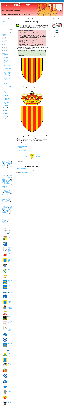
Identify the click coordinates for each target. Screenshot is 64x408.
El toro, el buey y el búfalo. (9, 402)
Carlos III (5, 163)
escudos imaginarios (7, 190)
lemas (3, 206)
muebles (7, 210)
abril (5, 111)
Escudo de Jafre (7, 62)
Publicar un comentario (21, 168)
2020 (4, 41)
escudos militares (8, 191)
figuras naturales (6, 199)
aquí (56, 27)
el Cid (3, 175)
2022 (4, 38)
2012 (4, 53)
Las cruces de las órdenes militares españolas (10, 249)
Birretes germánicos (5, 160)
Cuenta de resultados (8, 86)
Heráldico (9, 285)
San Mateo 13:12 (7, 75)
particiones (4, 221)
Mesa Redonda (9, 209)
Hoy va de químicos (7, 83)
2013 (4, 51)
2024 (4, 35)
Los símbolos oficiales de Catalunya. (25, 144)
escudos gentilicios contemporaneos (7, 184)
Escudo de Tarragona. (22, 150)
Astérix (3, 159)
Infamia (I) (9, 316)
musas (10, 211)
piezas (11, 221)
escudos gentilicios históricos (5, 187)
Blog (4, 21)
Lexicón (5, 22)
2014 (4, 50)
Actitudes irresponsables (7, 81)
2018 (4, 44)
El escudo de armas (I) (10, 322)
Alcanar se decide (7, 68)
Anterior (25, 156)
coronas (4, 165)
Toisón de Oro (8, 228)
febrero (5, 114)
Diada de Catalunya (7, 90)
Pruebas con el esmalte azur (10, 243)
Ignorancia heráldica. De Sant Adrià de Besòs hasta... (8, 73)
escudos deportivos (6, 181)
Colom (10, 164)
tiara (3, 228)
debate (8, 174)
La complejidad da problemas (7, 105)
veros (3, 230)
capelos (11, 162)
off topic (8, 216)
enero (5, 116)
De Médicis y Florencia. (10, 396)
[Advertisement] (7, 136)
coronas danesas (8, 168)
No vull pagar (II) (7, 65)
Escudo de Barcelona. (22, 149)
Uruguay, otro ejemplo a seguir (7, 61)
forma (3, 200)
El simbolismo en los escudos (10, 339)
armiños (9, 158)
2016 (4, 47)
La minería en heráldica (6, 99)
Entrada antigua (45, 170)
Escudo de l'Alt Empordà (7, 79)
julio (5, 107)
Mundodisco (4, 211)
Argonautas (4, 158)
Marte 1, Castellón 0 (8, 64)
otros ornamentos (7, 220)
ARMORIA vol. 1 (7, 67)
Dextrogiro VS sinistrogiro (6, 88)
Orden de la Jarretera (5, 217)
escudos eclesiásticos (7, 182)
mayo (5, 110)
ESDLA (5, 192)
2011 (4, 118)
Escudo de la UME (7, 77)
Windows (7, 230)
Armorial (5, 24)
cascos (9, 163)
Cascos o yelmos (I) (9, 391)
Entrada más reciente (20, 170)
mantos (9, 208)
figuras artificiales (6, 194)
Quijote (10, 222)
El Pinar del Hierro (10, 237)
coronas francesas (5, 169)
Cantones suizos (5, 162)
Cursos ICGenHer (7, 84)
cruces (3, 174)
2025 (4, 34)
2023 (4, 37)
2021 (4, 40)
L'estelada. (20, 147)
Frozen (7, 200)
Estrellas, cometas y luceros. (9, 386)
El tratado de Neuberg (8, 94)
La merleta (6, 95)
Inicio (33, 170)
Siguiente (38, 156)
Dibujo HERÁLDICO (16, 5)
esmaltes (9, 192)
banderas (8, 159)
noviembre (6, 56)
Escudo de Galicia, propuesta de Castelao (10, 265)
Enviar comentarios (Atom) (26, 172)
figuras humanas (6, 197)
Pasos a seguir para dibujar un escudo (10, 260)
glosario (7, 201)
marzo (5, 113)
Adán (9, 269)
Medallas (3, 209)
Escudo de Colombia (9, 364)
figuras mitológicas (6, 198)
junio (5, 108)
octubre (5, 57)
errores (10, 176)
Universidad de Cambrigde (6, 229)
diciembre (6, 54)
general (10, 200)
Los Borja (5, 100)
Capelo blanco (9, 254)
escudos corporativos (6, 180)
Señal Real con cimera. (22, 146)
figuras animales (6, 193)
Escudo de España (9, 369)
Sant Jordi (9, 274)
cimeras (3, 164)
